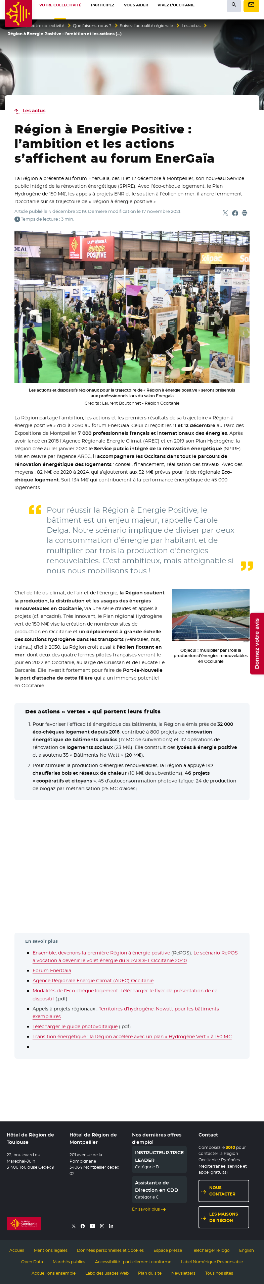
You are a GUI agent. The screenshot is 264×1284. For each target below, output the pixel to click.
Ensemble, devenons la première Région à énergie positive (101, 953)
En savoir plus (146, 1209)
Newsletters (183, 1273)
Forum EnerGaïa (52, 971)
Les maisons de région (223, 1217)
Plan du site (150, 1273)
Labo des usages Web (107, 1273)
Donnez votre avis (257, 643)
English (246, 1250)
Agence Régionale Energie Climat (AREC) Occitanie (93, 981)
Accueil (16, 1250)
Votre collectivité (47, 25)
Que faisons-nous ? (92, 25)
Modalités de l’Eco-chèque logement (75, 991)
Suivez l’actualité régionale (146, 25)
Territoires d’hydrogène (126, 1009)
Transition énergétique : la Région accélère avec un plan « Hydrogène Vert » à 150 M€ (132, 1037)
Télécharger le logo (211, 1250)
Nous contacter (222, 1191)
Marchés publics (69, 1262)
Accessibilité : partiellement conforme (133, 1262)
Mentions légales (51, 1250)
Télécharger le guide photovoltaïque (75, 1027)
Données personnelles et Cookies (110, 1250)
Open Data (32, 1262)
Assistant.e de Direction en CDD (156, 1186)
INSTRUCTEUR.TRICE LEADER (159, 1156)
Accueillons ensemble (54, 1273)
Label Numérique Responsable (212, 1262)
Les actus (191, 25)
